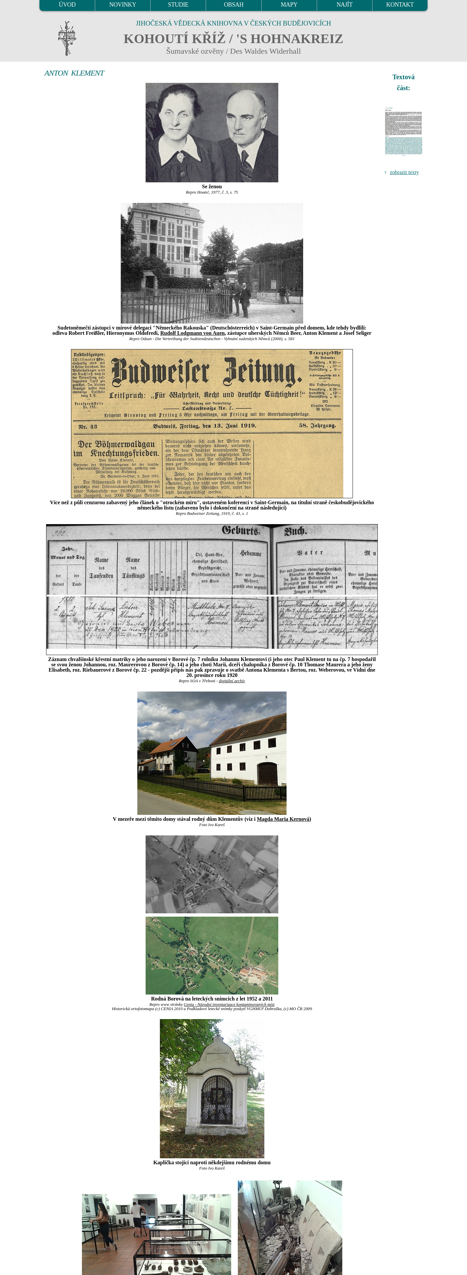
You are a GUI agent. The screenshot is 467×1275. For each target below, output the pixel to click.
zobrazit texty (404, 172)
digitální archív (232, 681)
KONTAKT (400, 4)
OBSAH (233, 4)
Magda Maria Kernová (283, 819)
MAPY (289, 4)
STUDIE (178, 4)
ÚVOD (67, 4)
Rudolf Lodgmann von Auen (192, 333)
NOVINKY (122, 4)
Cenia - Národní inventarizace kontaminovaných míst (229, 1004)
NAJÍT (345, 4)
